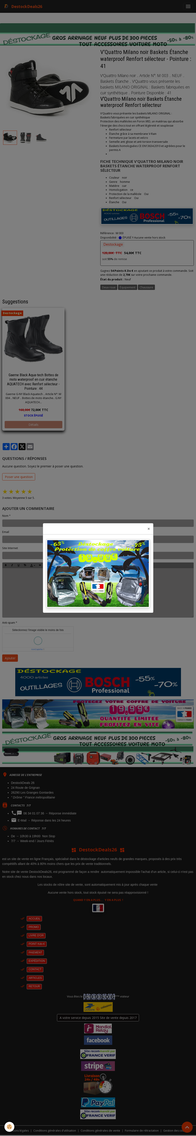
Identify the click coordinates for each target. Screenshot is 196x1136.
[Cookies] (9, 1127)
